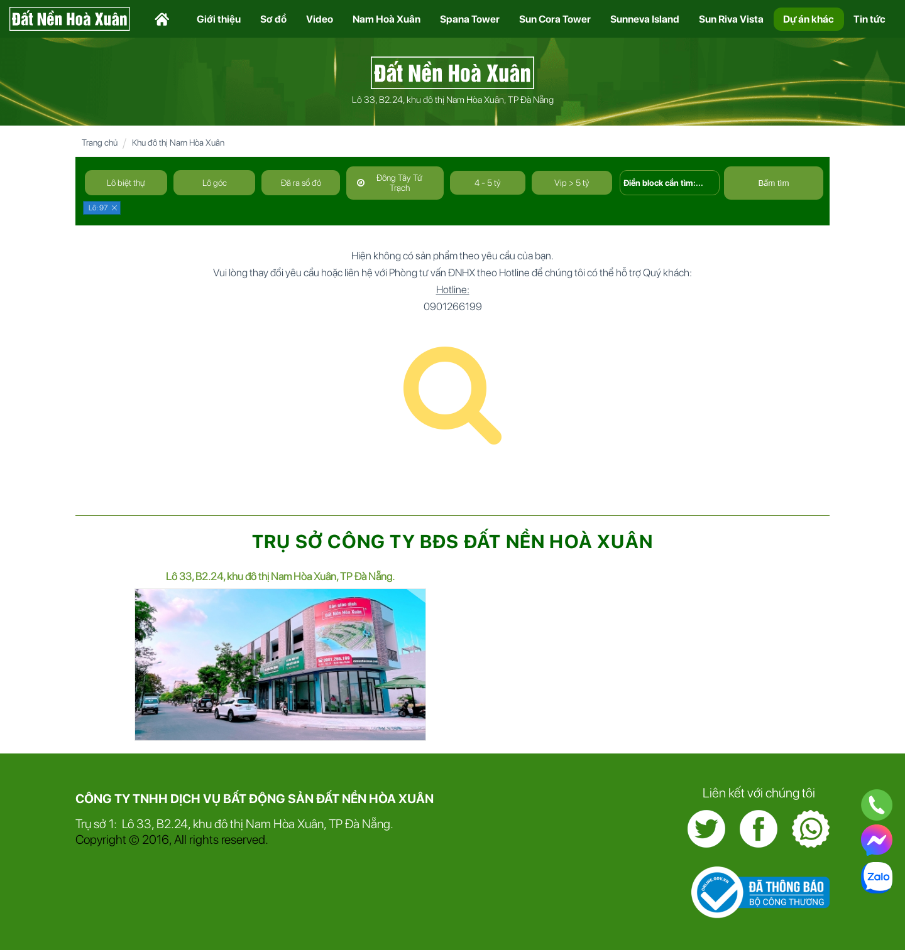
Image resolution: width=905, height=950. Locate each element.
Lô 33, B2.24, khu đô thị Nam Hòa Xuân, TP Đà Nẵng (453, 99)
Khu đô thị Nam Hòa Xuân (178, 143)
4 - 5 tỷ (487, 183)
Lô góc (214, 183)
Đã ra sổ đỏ (301, 183)
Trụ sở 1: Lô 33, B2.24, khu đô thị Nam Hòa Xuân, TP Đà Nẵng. (234, 823)
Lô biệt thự (126, 183)
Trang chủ (100, 143)
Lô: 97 (98, 207)
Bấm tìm (773, 183)
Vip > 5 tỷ (572, 183)
